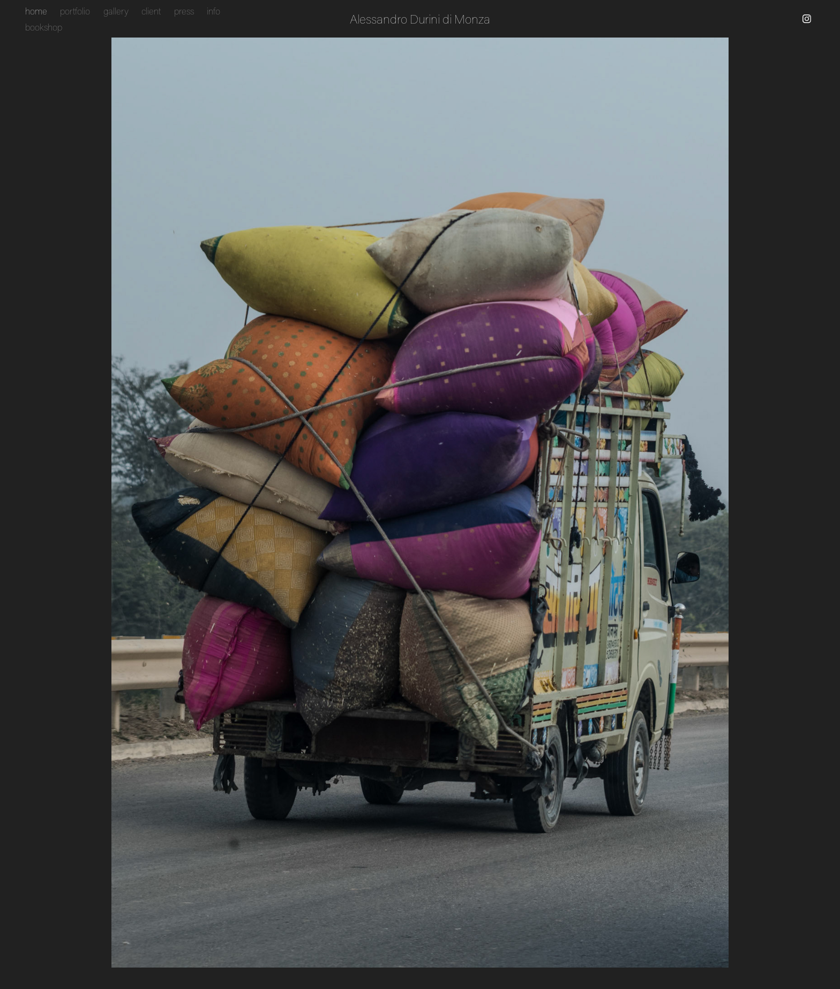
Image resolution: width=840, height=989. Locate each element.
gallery (116, 11)
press (184, 11)
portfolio (75, 11)
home (36, 11)
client (151, 11)
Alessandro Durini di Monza (420, 19)
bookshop (43, 27)
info (213, 11)
